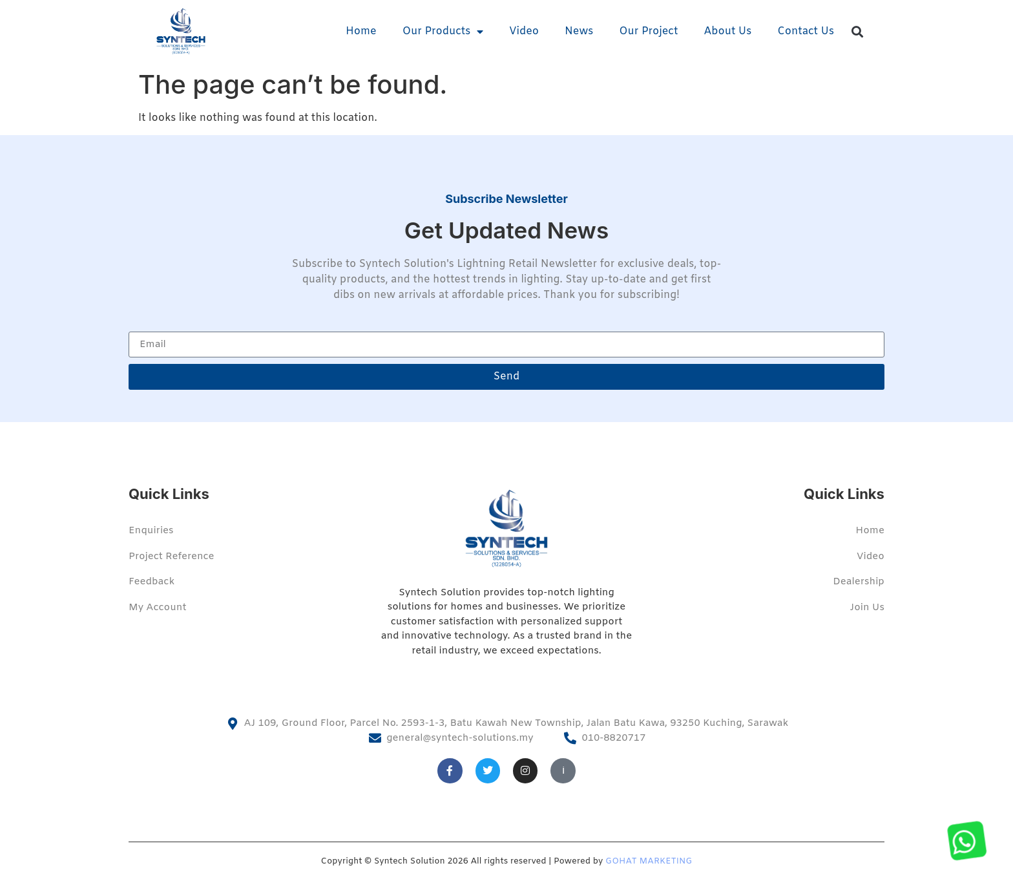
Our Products (443, 31)
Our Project (648, 31)
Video (524, 31)
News (579, 31)
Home (361, 31)
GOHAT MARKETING (648, 861)
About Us (727, 31)
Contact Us (805, 31)
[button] (857, 32)
